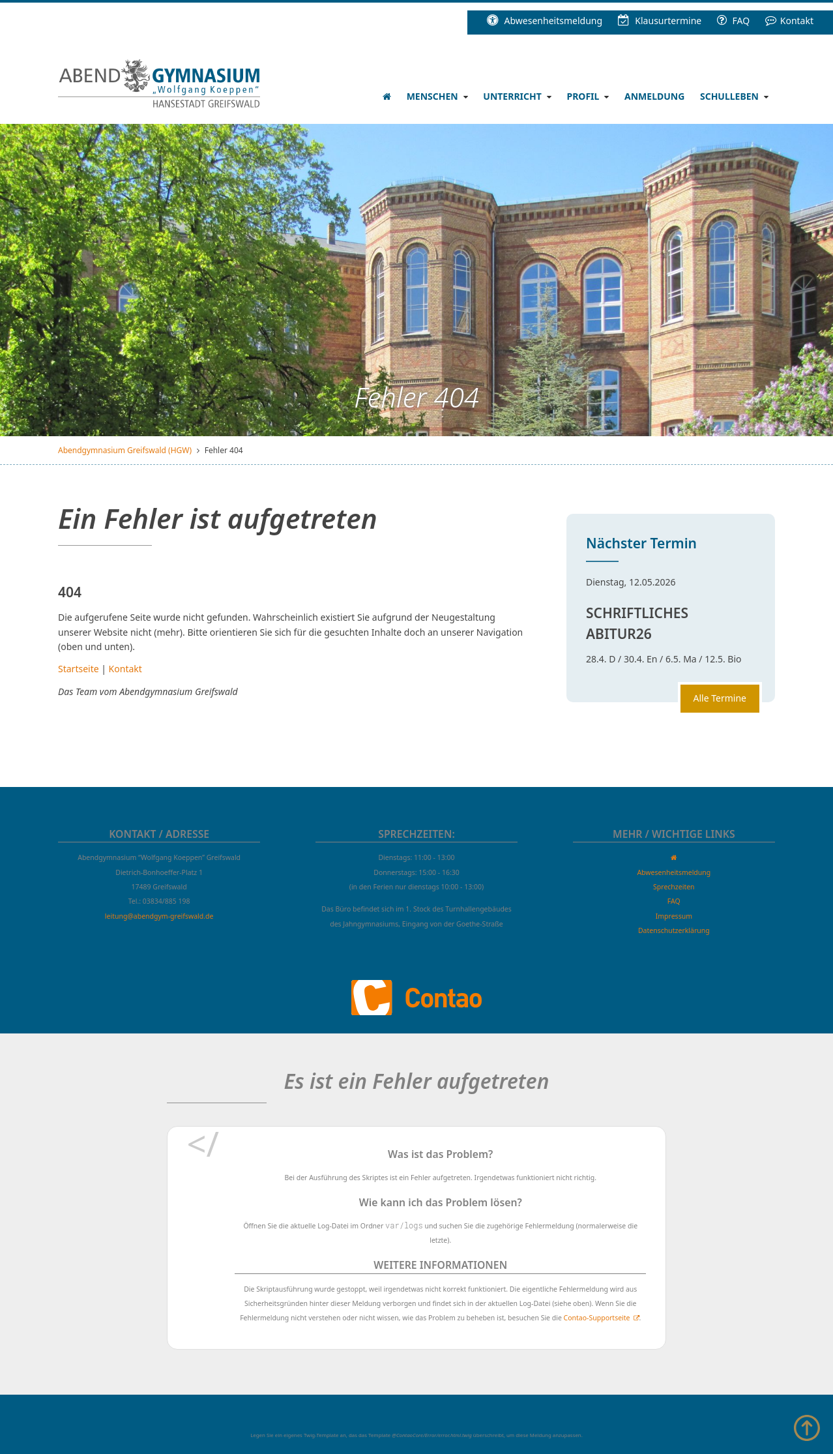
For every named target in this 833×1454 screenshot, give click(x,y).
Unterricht (512, 96)
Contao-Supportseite (597, 1317)
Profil (582, 96)
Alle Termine (720, 698)
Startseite (78, 668)
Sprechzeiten (674, 886)
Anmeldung (654, 96)
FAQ (733, 20)
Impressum (674, 916)
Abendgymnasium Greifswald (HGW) (125, 450)
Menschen (432, 96)
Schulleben (729, 96)
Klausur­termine (660, 20)
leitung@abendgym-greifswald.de (159, 916)
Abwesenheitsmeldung (544, 20)
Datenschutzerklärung (674, 930)
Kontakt (789, 20)
